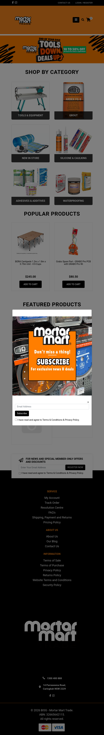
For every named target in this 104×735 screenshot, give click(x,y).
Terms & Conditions (52, 420)
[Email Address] (52, 406)
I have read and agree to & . (47, 420)
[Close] (88, 402)
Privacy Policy (72, 420)
